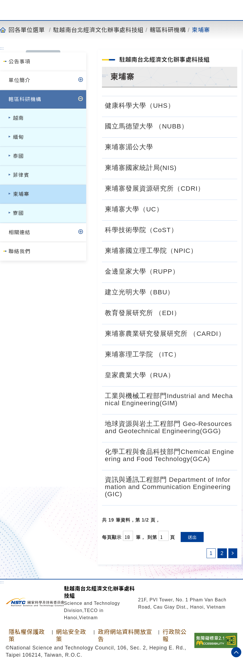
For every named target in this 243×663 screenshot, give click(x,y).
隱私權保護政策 (27, 635)
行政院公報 (175, 635)
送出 (192, 537)
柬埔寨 (201, 30)
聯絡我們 (19, 251)
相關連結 (19, 232)
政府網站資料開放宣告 (125, 635)
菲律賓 (21, 175)
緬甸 (18, 137)
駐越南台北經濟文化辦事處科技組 (98, 30)
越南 (18, 118)
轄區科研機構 (168, 30)
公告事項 (19, 62)
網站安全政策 (71, 635)
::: (2, 48)
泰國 (18, 156)
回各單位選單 (27, 30)
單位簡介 (19, 80)
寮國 (18, 213)
